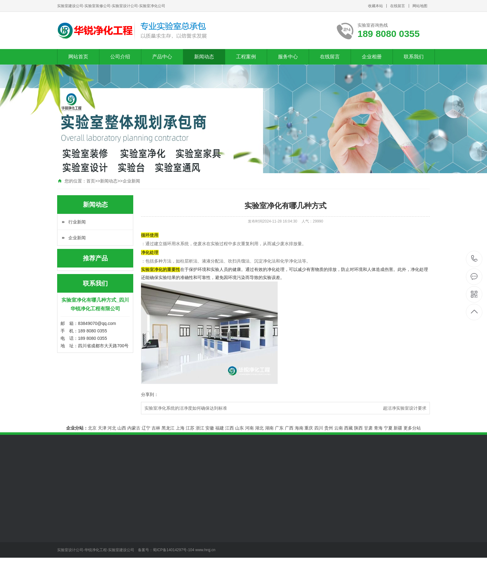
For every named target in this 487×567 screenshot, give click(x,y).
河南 (249, 427)
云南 (338, 427)
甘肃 (368, 427)
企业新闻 (131, 180)
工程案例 (246, 56)
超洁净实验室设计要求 (404, 408)
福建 (219, 427)
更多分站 (412, 427)
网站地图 (419, 6)
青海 (378, 427)
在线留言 (397, 6)
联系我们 (414, 56)
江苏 (190, 427)
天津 (102, 427)
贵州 (328, 427)
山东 (239, 427)
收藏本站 (375, 6)
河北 (111, 427)
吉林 (156, 427)
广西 (289, 427)
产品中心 (162, 56)
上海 (180, 427)
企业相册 (372, 56)
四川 (318, 427)
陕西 (358, 427)
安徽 (209, 427)
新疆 (398, 427)
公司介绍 (120, 56)
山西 (121, 427)
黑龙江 (168, 427)
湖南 (269, 427)
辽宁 (146, 427)
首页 (90, 180)
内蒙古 (133, 427)
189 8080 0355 (474, 259)
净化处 (150, 252)
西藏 (348, 427)
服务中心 (288, 56)
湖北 (259, 427)
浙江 (200, 427)
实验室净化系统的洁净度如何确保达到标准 (185, 408)
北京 (92, 427)
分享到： (149, 394)
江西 (229, 427)
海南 (299, 427)
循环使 (150, 234)
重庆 (308, 427)
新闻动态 (204, 56)
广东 (279, 427)
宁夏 (388, 427)
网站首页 (78, 56)
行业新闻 (77, 221)
